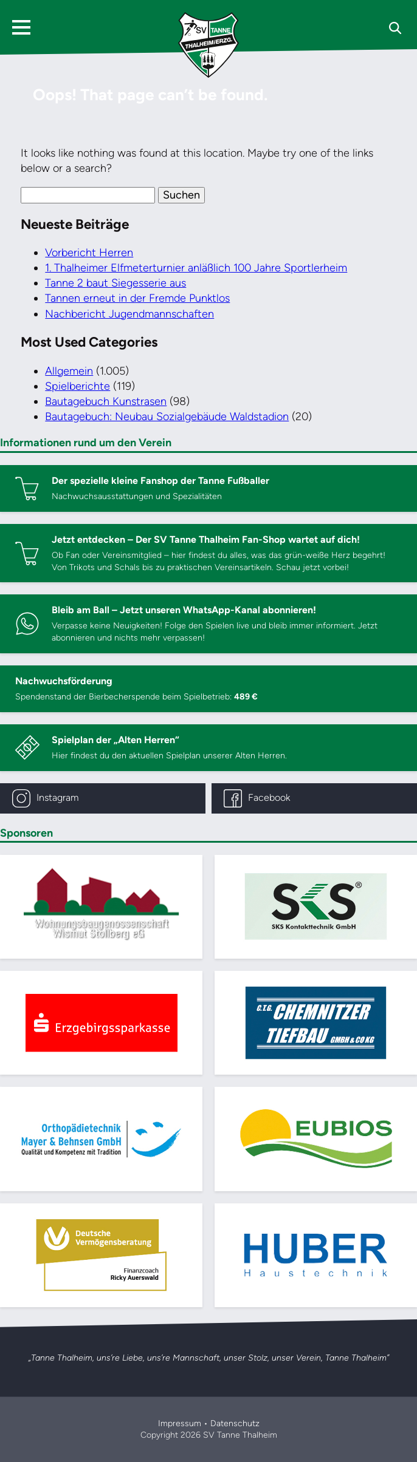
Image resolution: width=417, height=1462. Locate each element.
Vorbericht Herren (89, 252)
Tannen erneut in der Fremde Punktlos (137, 298)
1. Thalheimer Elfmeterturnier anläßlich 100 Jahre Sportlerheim (196, 267)
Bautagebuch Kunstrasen (106, 401)
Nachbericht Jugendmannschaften (129, 314)
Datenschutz (235, 1423)
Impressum (179, 1423)
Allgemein (69, 371)
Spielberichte (77, 386)
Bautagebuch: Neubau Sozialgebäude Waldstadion (167, 416)
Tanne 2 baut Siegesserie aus (115, 283)
